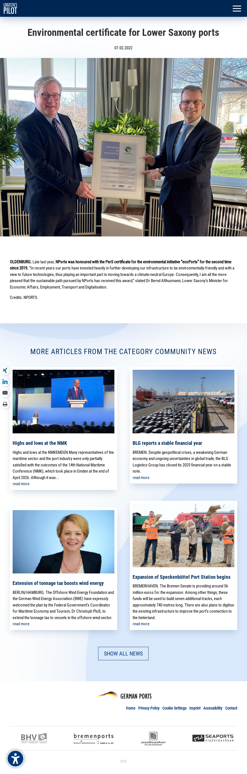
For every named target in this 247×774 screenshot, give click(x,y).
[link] (10, 8)
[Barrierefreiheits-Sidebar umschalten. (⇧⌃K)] (15, 758)
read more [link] (21, 483)
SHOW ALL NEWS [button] (123, 653)
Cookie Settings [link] (174, 708)
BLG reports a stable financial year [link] (167, 443)
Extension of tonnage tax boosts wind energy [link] (58, 583)
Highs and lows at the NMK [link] (40, 443)
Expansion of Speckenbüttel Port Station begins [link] (181, 577)
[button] (237, 9)
